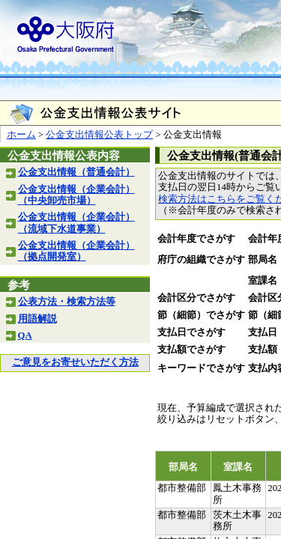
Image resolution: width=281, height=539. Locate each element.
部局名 (262, 260)
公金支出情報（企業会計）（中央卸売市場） (76, 195)
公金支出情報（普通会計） (76, 172)
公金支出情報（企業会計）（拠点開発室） (76, 251)
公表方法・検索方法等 (66, 301)
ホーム (21, 135)
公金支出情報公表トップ (99, 135)
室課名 (262, 280)
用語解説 (37, 319)
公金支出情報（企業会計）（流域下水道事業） (76, 223)
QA (25, 335)
